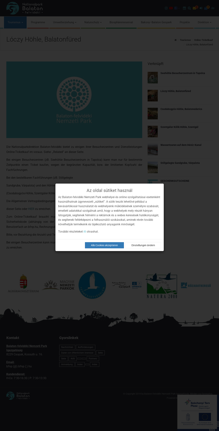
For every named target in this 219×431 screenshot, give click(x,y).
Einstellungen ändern (143, 245)
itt (85, 231)
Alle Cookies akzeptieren (104, 245)
